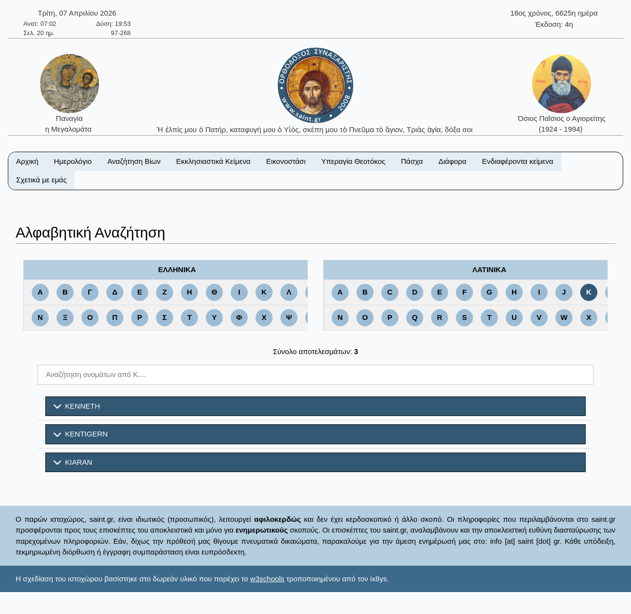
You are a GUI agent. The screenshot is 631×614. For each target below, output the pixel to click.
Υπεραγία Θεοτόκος (353, 161)
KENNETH (77, 406)
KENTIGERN (81, 434)
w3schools (267, 578)
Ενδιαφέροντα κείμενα (517, 161)
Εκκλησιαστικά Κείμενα (213, 161)
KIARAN (73, 462)
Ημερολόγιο (73, 161)
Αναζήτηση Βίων (133, 161)
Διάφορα (452, 161)
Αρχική (27, 161)
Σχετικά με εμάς (41, 180)
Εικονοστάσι (286, 161)
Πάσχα (412, 161)
